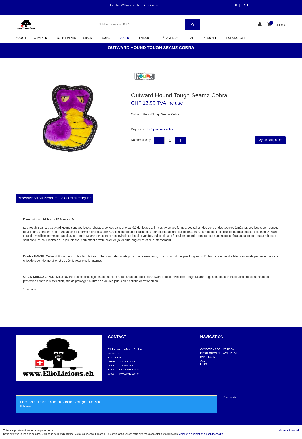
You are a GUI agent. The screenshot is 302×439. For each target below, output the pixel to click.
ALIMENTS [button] (41, 37)
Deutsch (94, 402)
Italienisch (26, 406)
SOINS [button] (107, 37)
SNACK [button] (89, 37)
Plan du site (230, 397)
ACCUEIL (21, 37)
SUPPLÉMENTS (66, 37)
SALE (192, 37)
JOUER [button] (126, 37)
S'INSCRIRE (210, 37)
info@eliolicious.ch (129, 369)
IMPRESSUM (208, 357)
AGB (203, 360)
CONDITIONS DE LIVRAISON (217, 349)
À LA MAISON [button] (172, 37)
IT (248, 5)
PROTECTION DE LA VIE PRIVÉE (219, 353)
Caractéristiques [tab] (76, 198)
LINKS (204, 364)
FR (243, 5)
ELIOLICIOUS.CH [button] (235, 37)
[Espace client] (260, 24)
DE (236, 5)
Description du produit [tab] (37, 198)
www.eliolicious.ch (129, 373)
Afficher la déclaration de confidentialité (201, 433)
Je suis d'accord (289, 430)
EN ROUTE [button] (147, 37)
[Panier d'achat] (270, 24)
